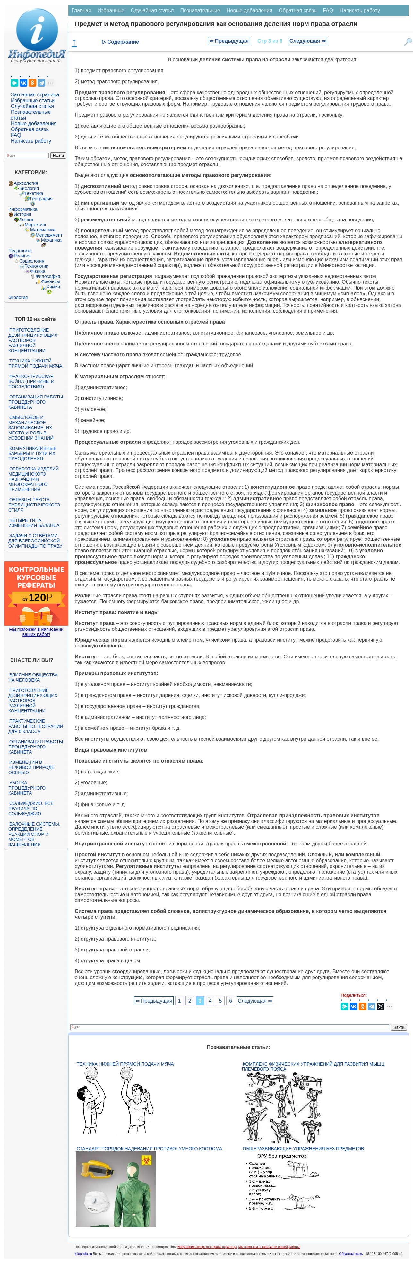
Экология (18, 297)
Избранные (111, 10)
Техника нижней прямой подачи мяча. (36, 363)
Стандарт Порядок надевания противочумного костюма (149, 1148)
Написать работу (31, 141)
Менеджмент (49, 234)
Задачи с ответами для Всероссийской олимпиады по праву (35, 541)
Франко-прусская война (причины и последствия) (31, 381)
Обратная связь (30, 129)
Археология (26, 183)
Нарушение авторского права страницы (207, 1247)
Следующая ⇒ (307, 41)
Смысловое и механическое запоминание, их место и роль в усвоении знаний (30, 428)
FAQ (16, 135)
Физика (37, 271)
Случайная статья (32, 106)
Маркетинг (36, 224)
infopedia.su (83, 1253)
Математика (43, 229)
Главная (81, 10)
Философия (48, 276)
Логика (26, 219)
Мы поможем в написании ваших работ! (36, 632)
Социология (31, 260)
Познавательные (200, 10)
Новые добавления (34, 123)
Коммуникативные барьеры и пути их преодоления (32, 453)
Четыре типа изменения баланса (33, 523)
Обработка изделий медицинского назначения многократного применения (33, 479)
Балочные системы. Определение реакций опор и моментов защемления (34, 834)
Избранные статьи (33, 100)
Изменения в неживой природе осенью (31, 767)
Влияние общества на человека (33, 677)
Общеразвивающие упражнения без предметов (303, 1148)
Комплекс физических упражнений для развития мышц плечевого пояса (313, 1066)
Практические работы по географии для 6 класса (35, 726)
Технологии (36, 266)
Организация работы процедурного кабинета (35, 402)
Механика (51, 240)
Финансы (50, 281)
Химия (53, 286)
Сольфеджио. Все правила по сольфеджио (31, 808)
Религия (22, 255)
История (22, 214)
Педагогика (20, 250)
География (41, 198)
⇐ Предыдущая (229, 41)
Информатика (22, 209)
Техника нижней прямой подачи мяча (125, 1064)
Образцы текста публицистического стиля (34, 505)
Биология (29, 188)
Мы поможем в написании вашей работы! (269, 1247)
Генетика (34, 193)
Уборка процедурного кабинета (27, 788)
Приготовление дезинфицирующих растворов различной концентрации (32, 340)
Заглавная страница (35, 94)
